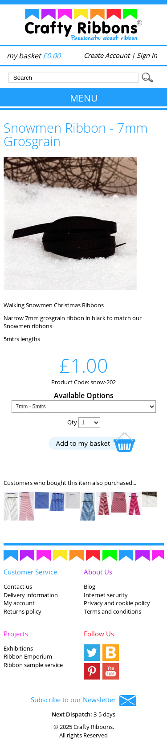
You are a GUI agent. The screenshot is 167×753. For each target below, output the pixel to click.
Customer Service (30, 571)
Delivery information (31, 595)
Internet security (106, 595)
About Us (98, 571)
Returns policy (22, 611)
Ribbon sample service (33, 665)
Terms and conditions (112, 611)
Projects (16, 633)
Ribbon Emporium (28, 656)
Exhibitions (18, 648)
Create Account (107, 55)
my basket (34, 56)
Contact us (18, 586)
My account (19, 603)
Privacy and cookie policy (117, 603)
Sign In (147, 55)
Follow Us (99, 633)
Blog (89, 586)
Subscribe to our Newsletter (83, 700)
